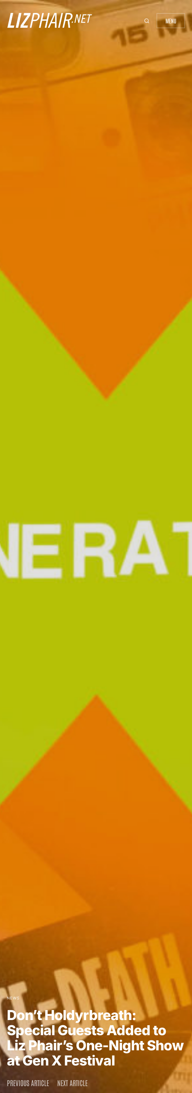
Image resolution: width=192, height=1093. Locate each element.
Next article (72, 1082)
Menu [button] (170, 20)
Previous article (28, 1082)
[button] (147, 20)
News (13, 998)
